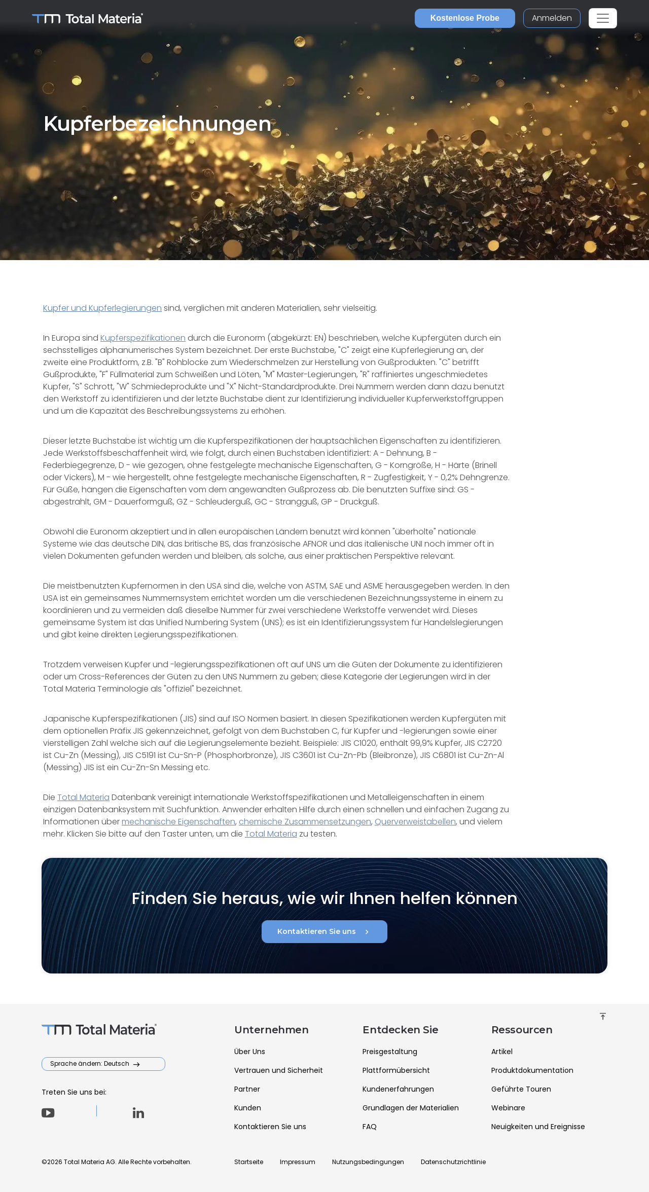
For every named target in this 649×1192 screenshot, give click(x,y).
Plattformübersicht (396, 1070)
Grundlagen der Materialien (411, 1108)
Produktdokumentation (532, 1070)
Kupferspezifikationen (143, 338)
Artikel (502, 1051)
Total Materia (83, 797)
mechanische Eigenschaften (178, 821)
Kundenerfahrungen (398, 1089)
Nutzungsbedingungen (368, 1162)
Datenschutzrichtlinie (453, 1162)
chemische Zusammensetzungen (305, 821)
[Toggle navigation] (603, 18)
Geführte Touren (521, 1089)
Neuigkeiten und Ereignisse (538, 1127)
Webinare (508, 1108)
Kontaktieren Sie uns (324, 931)
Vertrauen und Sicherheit (278, 1070)
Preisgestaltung (390, 1051)
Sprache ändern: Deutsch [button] (90, 1063)
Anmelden (552, 18)
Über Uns (249, 1051)
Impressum (297, 1162)
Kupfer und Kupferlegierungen (102, 308)
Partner (247, 1089)
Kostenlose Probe (464, 18)
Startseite (248, 1162)
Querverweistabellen (415, 821)
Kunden (247, 1108)
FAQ (370, 1127)
